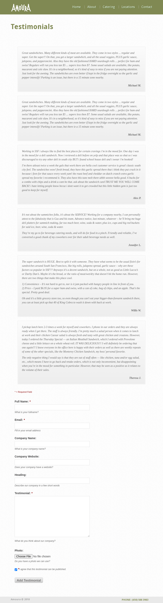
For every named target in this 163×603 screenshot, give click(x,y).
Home (76, 7)
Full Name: (22, 401)
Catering (109, 7)
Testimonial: (23, 493)
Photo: (19, 550)
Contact (147, 7)
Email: (20, 419)
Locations (128, 7)
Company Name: (25, 438)
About (91, 7)
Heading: (20, 474)
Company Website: (27, 456)
